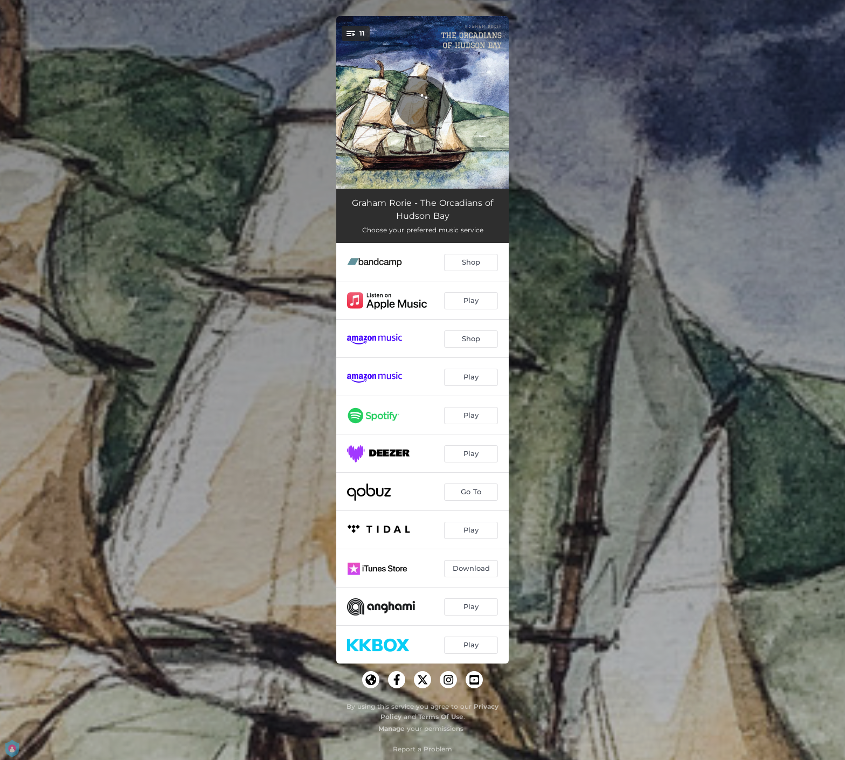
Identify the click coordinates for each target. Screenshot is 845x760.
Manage (391, 728)
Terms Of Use (440, 717)
